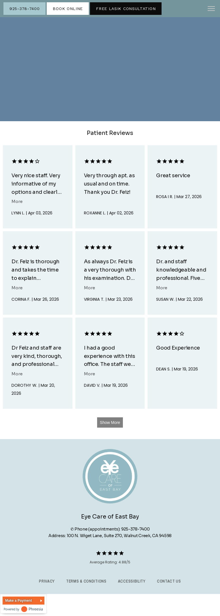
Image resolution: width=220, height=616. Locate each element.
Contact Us (169, 581)
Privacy (47, 581)
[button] (211, 9)
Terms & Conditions (86, 581)
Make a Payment (18, 601)
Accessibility (132, 581)
